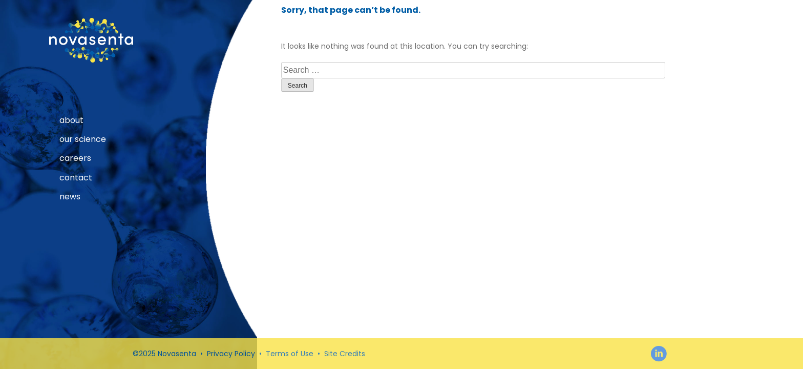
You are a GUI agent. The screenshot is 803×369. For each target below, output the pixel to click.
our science (82, 139)
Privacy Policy (231, 353)
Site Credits (344, 353)
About (71, 120)
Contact (75, 177)
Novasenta (91, 40)
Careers (75, 158)
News (69, 196)
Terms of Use (289, 353)
